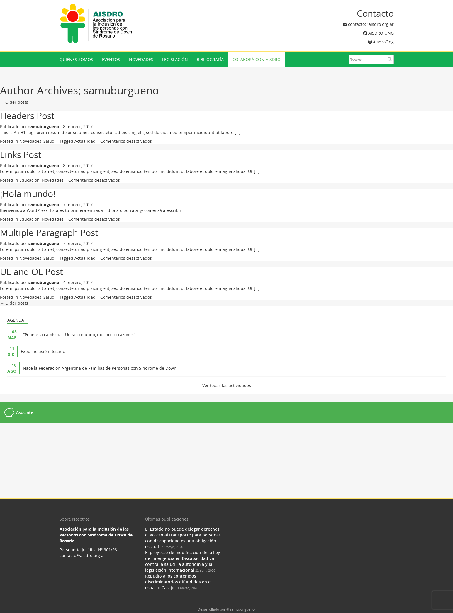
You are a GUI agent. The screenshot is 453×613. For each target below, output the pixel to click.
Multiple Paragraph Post (49, 233)
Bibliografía (210, 59)
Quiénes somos (76, 59)
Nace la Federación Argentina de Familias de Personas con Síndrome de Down (100, 368)
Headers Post (27, 116)
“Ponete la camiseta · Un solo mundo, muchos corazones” (79, 334)
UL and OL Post (31, 272)
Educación (29, 180)
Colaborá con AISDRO (257, 59)
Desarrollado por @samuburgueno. (226, 609)
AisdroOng (383, 42)
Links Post (20, 155)
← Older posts (14, 102)
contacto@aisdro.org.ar (371, 24)
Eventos (111, 59)
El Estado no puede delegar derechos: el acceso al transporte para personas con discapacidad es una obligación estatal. (183, 537)
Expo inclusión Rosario (43, 351)
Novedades (141, 59)
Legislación (175, 59)
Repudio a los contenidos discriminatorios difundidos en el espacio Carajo (178, 581)
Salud (49, 141)
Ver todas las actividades (226, 385)
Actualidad (85, 141)
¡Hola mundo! (27, 194)
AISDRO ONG (381, 33)
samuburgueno (121, 90)
